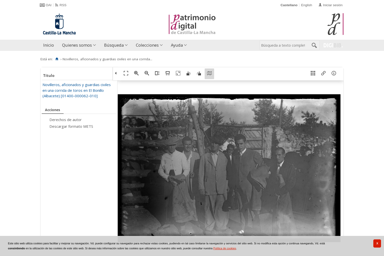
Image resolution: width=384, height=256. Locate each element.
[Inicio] (57, 59)
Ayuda (177, 45)
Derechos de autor (65, 119)
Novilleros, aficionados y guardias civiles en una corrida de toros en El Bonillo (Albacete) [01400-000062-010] (76, 90)
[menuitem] (49, 45)
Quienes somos (77, 45)
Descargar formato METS (71, 126)
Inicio (48, 45)
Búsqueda (114, 45)
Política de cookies (224, 248)
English (306, 5)
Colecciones (147, 45)
